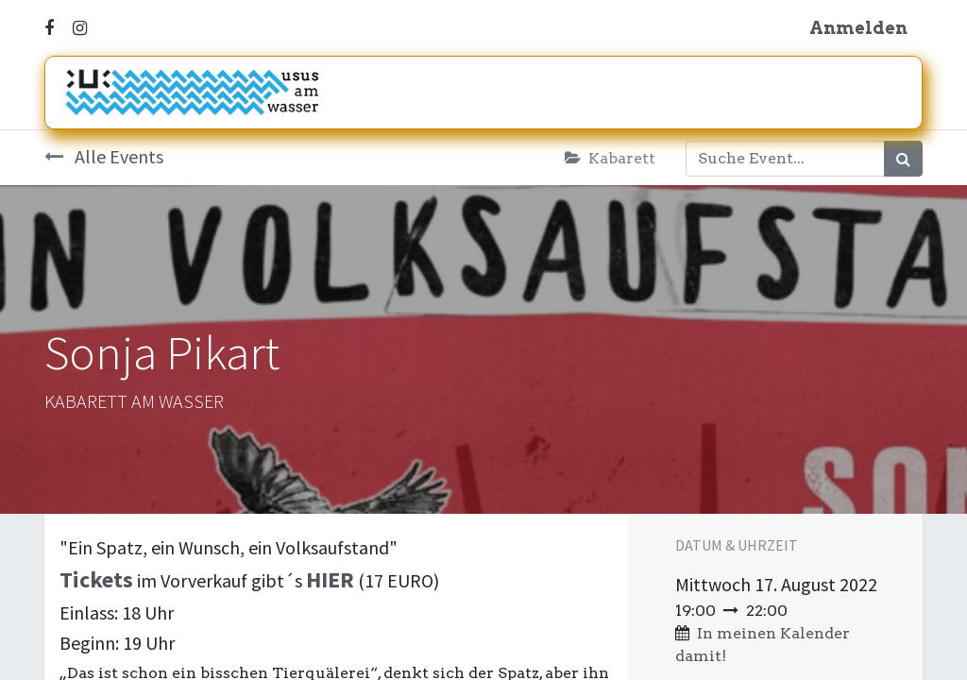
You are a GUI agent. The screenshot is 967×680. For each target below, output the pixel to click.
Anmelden (858, 28)
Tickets (96, 579)
